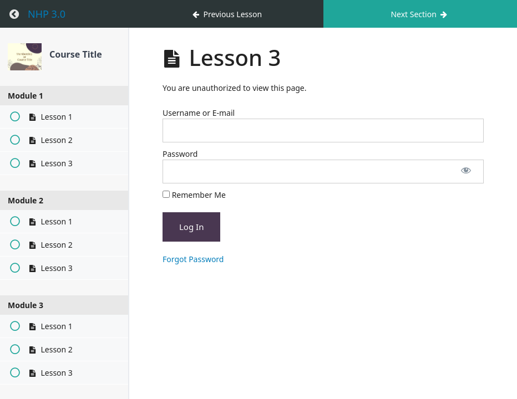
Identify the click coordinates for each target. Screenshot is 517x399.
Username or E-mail (199, 113)
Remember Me (194, 195)
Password (180, 154)
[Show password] (466, 171)
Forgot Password (193, 259)
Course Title (75, 54)
